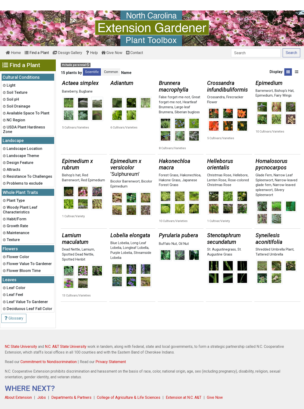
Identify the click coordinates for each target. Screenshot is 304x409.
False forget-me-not (174, 97)
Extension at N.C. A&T (183, 397)
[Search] (256, 52)
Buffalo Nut (168, 244)
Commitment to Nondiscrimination (48, 362)
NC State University (21, 346)
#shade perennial (75, 65)
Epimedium (264, 96)
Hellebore (240, 175)
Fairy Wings (283, 96)
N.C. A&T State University (65, 346)
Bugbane (86, 91)
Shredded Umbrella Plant (275, 249)
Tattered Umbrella (269, 254)
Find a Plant (37, 52)
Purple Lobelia (121, 253)
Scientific (92, 72)
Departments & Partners (71, 397)
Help (92, 52)
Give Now (112, 52)
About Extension (18, 397)
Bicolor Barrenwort (125, 181)
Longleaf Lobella (135, 248)
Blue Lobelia (119, 243)
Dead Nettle (71, 249)
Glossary (14, 318)
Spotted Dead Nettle (77, 254)
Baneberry (69, 91)
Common (111, 72)
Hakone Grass (169, 180)
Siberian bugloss (187, 112)
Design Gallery (67, 52)
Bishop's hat (71, 175)
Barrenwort (264, 91)
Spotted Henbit (73, 259)
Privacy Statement (110, 362)
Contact (134, 52)
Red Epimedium (93, 180)
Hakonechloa (190, 175)
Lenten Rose (216, 180)
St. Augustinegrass (221, 249)
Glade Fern (264, 175)
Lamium (88, 249)
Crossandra (216, 97)
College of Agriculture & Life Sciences (128, 397)
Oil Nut (184, 244)
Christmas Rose (219, 175)
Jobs (41, 397)
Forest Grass (168, 175)
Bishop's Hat (284, 91)
